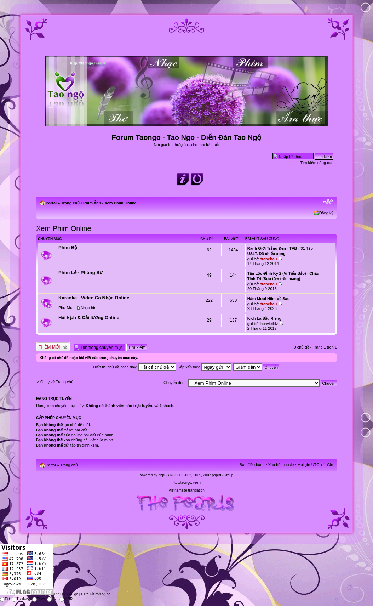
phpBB (163, 475)
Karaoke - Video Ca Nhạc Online (93, 297)
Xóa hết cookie (281, 465)
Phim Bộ (67, 247)
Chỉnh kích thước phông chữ (328, 201)
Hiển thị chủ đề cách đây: (134, 367)
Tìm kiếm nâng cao (316, 162)
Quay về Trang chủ (57, 382)
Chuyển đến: (174, 382)
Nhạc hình (89, 308)
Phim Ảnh (92, 203)
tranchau (268, 259)
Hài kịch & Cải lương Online (88, 317)
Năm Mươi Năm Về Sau (268, 298)
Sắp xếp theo (205, 367)
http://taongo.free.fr (187, 483)
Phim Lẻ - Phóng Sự (80, 272)
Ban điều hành (252, 465)
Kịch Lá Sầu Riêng (264, 318)
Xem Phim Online (120, 203)
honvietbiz (269, 324)
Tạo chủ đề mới (53, 346)
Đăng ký (326, 213)
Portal (51, 203)
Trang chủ (70, 203)
